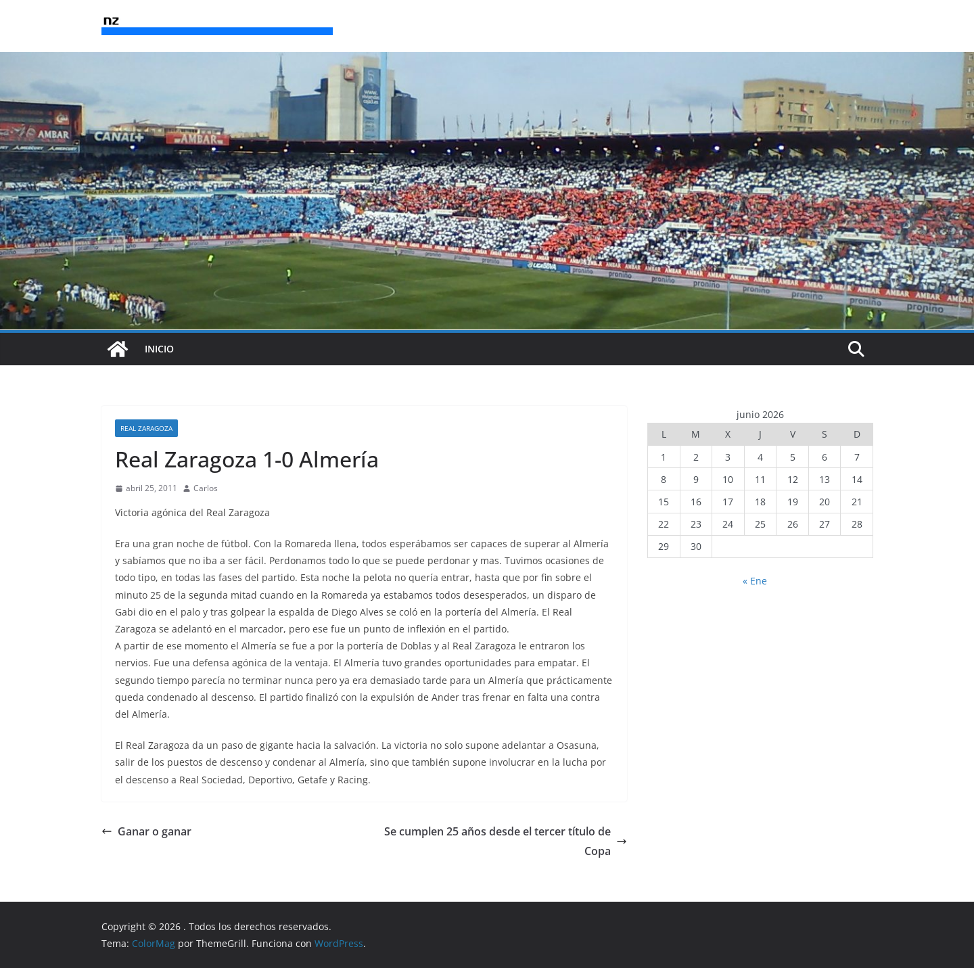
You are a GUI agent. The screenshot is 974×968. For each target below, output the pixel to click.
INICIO (159, 348)
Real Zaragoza (146, 428)
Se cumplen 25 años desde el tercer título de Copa (505, 841)
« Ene (755, 580)
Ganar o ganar (146, 831)
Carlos (205, 488)
